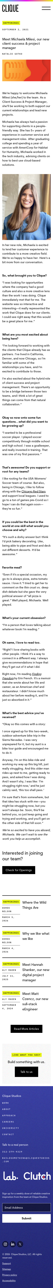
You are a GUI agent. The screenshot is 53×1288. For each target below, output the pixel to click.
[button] (47, 9)
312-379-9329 (12, 1151)
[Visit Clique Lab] (10, 1174)
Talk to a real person (15, 1144)
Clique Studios (11, 1096)
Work (5, 1103)
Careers (8, 1122)
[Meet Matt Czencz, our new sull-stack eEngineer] (36, 1001)
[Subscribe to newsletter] (26, 1218)
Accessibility (9, 1280)
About (6, 1109)
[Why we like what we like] (36, 936)
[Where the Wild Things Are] (36, 905)
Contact (8, 1134)
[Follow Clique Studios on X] (20, 1244)
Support (6, 1263)
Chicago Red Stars (33, 491)
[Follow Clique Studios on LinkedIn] (13, 1244)
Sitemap (6, 1269)
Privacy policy (9, 1274)
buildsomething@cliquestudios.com (26, 1160)
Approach (9, 1115)
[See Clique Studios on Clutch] (37, 1174)
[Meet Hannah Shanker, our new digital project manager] (36, 972)
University (10, 1128)
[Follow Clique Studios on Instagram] (5, 1244)
